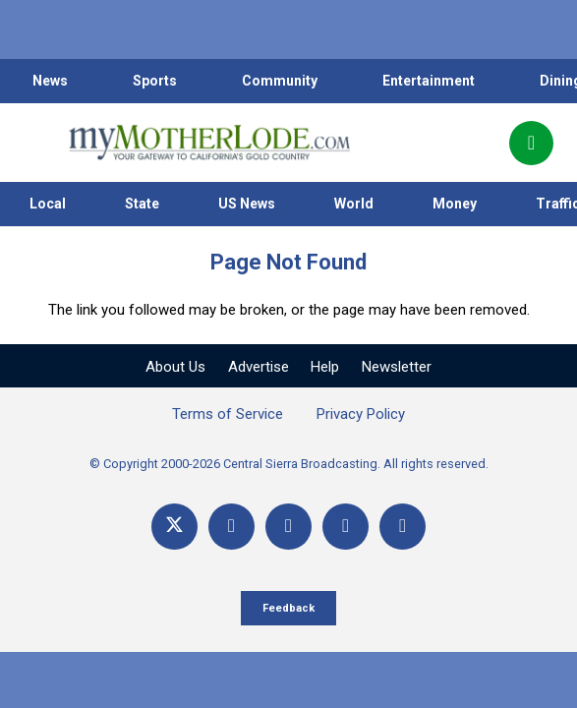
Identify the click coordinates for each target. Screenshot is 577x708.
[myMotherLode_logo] (209, 142)
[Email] (345, 526)
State (142, 203)
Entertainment (428, 80)
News (50, 80)
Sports (155, 80)
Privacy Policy (361, 414)
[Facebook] (231, 526)
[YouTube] (288, 526)
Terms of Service (227, 414)
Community (279, 80)
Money (455, 203)
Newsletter (397, 367)
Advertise (258, 367)
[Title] (402, 526)
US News (246, 203)
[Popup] (531, 143)
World (354, 203)
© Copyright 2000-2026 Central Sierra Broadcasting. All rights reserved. (289, 463)
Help (325, 367)
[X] (174, 526)
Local (47, 203)
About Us (175, 367)
